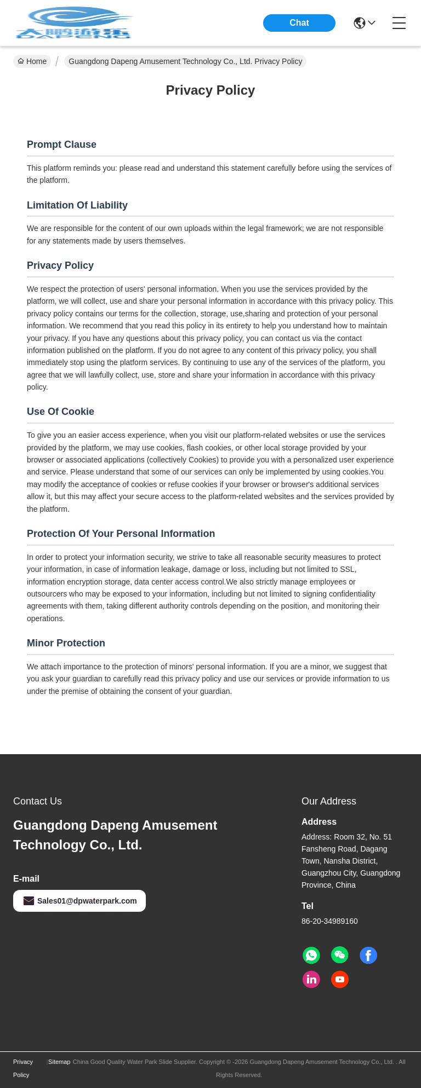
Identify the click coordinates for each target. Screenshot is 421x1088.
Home (32, 61)
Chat (299, 22)
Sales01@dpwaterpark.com (79, 901)
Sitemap (59, 1061)
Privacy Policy (23, 1068)
